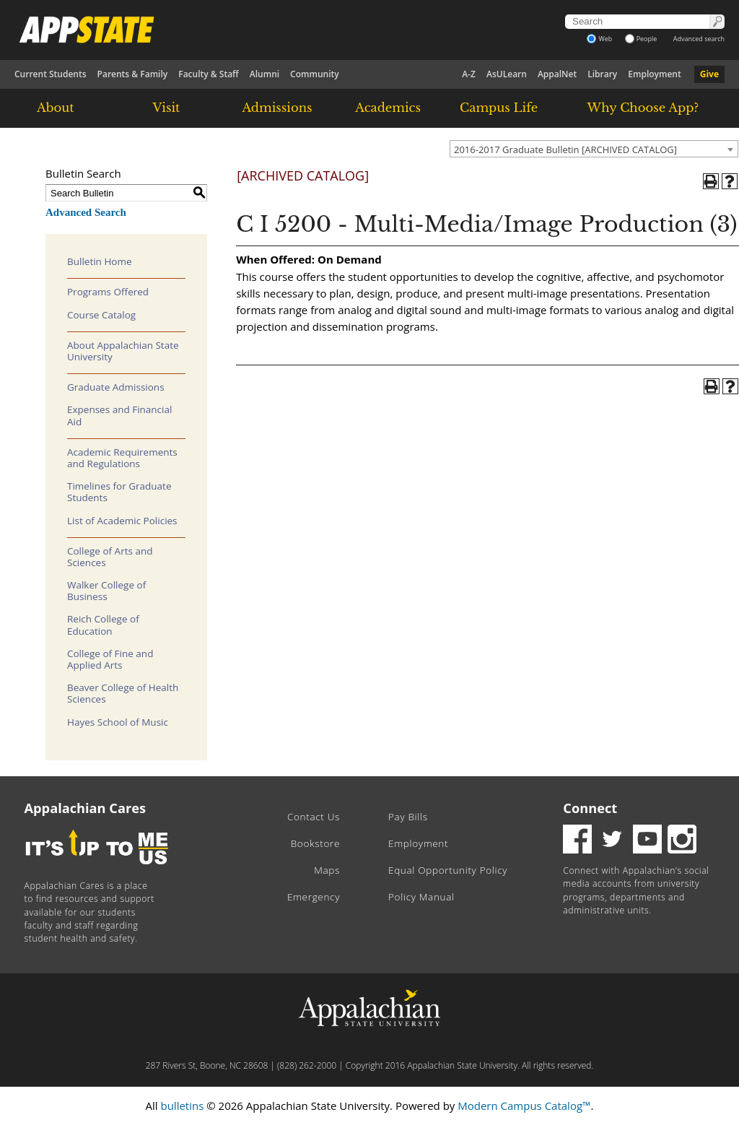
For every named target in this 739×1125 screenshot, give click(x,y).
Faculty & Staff (208, 74)
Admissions (277, 107)
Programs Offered (108, 291)
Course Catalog (101, 314)
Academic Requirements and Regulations (122, 458)
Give (709, 74)
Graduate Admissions (116, 387)
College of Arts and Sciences (109, 556)
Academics (388, 107)
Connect (590, 808)
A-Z (469, 74)
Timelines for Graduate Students (119, 491)
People (641, 38)
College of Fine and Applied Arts (110, 659)
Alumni (264, 74)
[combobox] (594, 148)
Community (314, 74)
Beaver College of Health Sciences (122, 693)
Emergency (313, 896)
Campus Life (499, 107)
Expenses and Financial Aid (119, 415)
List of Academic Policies (122, 520)
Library (602, 74)
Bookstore (315, 843)
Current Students (50, 74)
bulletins (182, 1105)
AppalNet (557, 74)
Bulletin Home (99, 261)
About (55, 107)
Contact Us (313, 816)
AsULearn (506, 74)
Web (599, 38)
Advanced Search (85, 212)
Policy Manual (421, 896)
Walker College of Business (106, 590)
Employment (654, 74)
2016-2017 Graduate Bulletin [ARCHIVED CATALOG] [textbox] (565, 149)
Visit (166, 107)
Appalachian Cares (86, 808)
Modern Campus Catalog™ (524, 1105)
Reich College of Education (103, 624)
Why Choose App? (643, 107)
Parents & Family (132, 74)
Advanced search (699, 38)
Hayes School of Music (117, 722)
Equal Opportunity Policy (447, 870)
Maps (327, 870)
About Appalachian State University (123, 351)
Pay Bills (408, 816)
